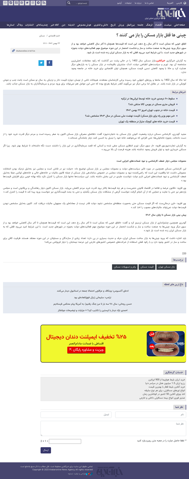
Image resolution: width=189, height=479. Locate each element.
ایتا (16, 3)
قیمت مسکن (147, 267)
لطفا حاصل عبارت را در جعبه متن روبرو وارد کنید (161, 441)
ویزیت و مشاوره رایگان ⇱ (86, 350)
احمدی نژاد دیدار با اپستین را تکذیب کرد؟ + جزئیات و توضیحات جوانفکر (92, 310)
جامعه (140, 25)
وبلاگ (20, 25)
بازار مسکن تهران (166, 267)
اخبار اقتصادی (54, 35)
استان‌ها (10, 25)
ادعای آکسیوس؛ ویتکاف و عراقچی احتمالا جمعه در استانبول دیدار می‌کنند (93, 291)
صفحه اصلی (179, 25)
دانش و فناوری (101, 25)
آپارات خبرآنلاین (22, 3)
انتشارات (29, 25)
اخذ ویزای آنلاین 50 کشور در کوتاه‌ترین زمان (164, 394)
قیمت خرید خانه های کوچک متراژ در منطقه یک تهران (147, 122)
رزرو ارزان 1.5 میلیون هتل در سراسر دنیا (165, 383)
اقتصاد (158, 25)
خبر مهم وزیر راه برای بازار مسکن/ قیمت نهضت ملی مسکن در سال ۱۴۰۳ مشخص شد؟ (130, 116)
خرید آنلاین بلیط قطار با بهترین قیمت (167, 387)
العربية (170, 3)
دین (63, 25)
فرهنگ (149, 25)
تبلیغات (128, 3)
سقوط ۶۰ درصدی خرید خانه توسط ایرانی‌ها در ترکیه (148, 99)
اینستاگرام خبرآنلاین (33, 3)
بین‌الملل (131, 25)
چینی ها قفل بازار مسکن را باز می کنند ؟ (151, 35)
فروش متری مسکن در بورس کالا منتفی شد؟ (151, 104)
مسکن (42, 35)
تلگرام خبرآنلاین (38, 3)
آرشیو (119, 3)
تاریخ (113, 25)
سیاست (167, 25)
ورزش (121, 25)
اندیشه (71, 25)
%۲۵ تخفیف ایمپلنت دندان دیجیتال (86, 337)
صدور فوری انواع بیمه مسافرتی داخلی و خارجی (162, 398)
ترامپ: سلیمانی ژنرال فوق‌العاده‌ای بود (92, 298)
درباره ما (138, 3)
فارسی (179, 3)
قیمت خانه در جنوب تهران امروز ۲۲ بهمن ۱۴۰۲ (150, 110)
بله (11, 3)
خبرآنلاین (165, 14)
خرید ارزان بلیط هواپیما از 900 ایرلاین (166, 380)
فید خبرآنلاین (43, 3)
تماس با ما (149, 3)
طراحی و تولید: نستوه (80, 473)
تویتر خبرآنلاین (27, 3)
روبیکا (5, 3)
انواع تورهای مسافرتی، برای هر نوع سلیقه (164, 391)
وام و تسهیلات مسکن (125, 267)
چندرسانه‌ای (42, 25)
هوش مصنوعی (84, 25)
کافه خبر (54, 25)
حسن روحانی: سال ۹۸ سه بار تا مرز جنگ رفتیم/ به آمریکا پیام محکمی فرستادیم (92, 304)
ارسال (46, 450)
